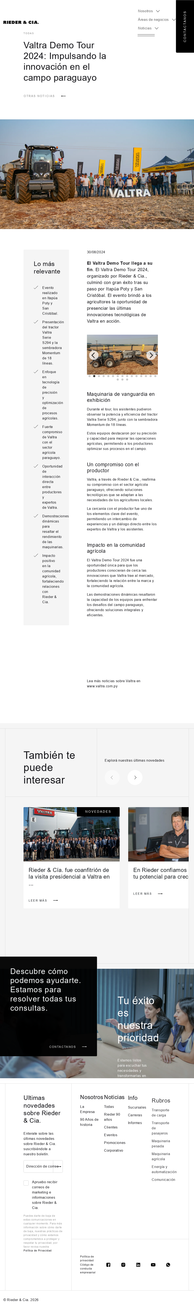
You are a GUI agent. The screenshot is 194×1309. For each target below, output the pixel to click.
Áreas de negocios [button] (153, 19)
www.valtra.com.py (102, 686)
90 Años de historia (89, 1130)
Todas (109, 1123)
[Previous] (93, 355)
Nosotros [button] (145, 11)
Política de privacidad (87, 1258)
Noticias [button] (144, 28)
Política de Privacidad (38, 1250)
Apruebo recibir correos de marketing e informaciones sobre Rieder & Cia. (44, 1195)
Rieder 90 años (112, 1133)
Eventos (110, 1151)
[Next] (151, 355)
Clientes (111, 1144)
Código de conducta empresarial (88, 1268)
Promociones (115, 1159)
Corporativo (113, 1167)
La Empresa (87, 1117)
